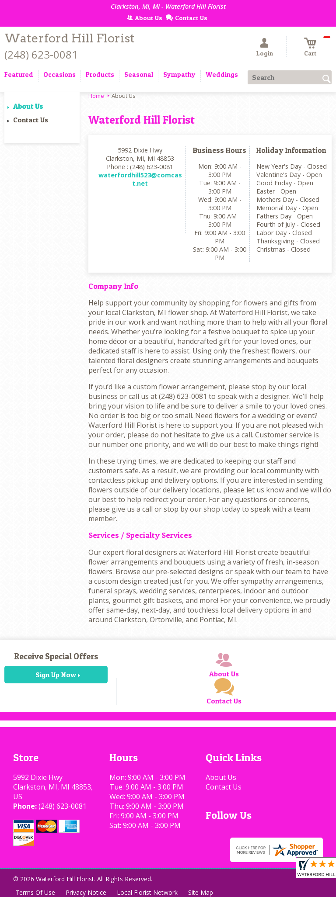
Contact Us (30, 119)
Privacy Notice (86, 892)
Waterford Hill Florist (69, 38)
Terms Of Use (35, 892)
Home (96, 96)
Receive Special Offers (56, 656)
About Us (28, 106)
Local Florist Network (147, 892)
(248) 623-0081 (41, 54)
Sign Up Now (55, 674)
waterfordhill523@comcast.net (140, 179)
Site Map (200, 892)
